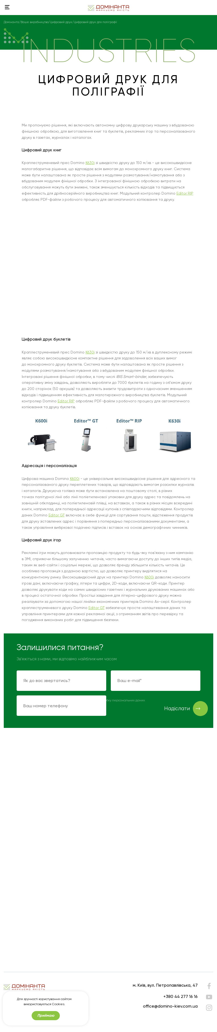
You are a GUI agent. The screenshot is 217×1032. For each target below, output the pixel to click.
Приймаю (45, 1015)
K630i (90, 163)
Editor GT (57, 515)
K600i (74, 478)
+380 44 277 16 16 (180, 996)
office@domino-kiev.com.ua (170, 1006)
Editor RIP (184, 193)
